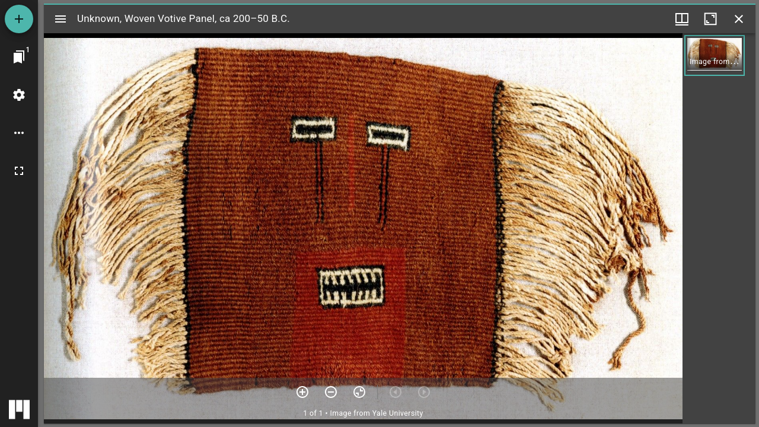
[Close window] (739, 19)
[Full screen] (19, 171)
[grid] (719, 228)
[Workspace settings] (19, 95)
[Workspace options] (19, 133)
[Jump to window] (19, 57)
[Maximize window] (710, 19)
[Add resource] (19, 19)
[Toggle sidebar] (60, 19)
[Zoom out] (331, 392)
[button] (714, 55)
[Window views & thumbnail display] (682, 19)
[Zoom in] (302, 392)
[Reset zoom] (359, 392)
